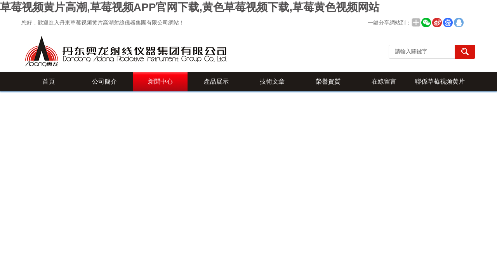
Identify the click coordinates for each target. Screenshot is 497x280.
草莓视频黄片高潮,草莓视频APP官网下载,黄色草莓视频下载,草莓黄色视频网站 (189, 7)
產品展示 (216, 81)
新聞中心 (160, 81)
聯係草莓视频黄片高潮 (440, 84)
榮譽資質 (328, 81)
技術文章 (272, 81)
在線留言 (384, 81)
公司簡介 (104, 81)
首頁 (48, 81)
